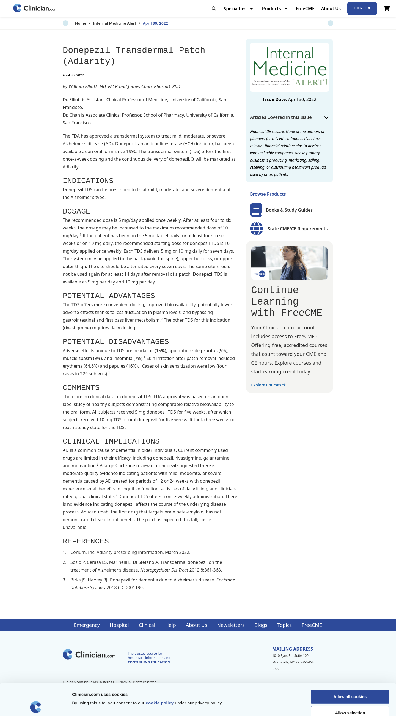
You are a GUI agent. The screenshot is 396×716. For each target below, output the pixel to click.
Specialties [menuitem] (235, 9)
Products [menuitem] (271, 9)
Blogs (261, 625)
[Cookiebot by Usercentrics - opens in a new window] (36, 705)
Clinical (147, 625)
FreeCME (305, 9)
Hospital (119, 625)
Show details (288, 705)
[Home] (35, 8)
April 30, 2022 (143, 23)
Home (68, 23)
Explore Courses (268, 384)
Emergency (87, 625)
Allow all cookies (350, 664)
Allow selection (350, 681)
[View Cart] (387, 8)
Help (170, 625)
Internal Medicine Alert (102, 23)
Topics (284, 625)
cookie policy (160, 671)
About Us (331, 9)
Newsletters (230, 625)
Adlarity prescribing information (130, 552)
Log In (362, 8)
